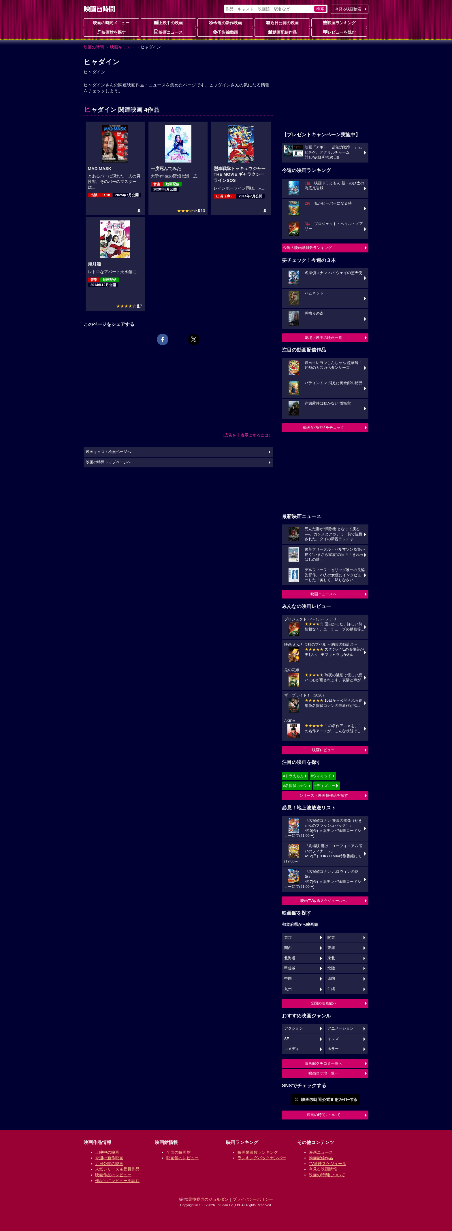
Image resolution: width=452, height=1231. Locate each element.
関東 (331, 938)
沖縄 (331, 989)
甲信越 (289, 968)
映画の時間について (323, 1115)
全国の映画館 (178, 1152)
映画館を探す (111, 32)
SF (286, 1039)
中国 (288, 979)
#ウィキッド (321, 776)
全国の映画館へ (323, 1003)
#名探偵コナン (295, 785)
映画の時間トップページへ (108, 462)
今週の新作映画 (225, 22)
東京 (288, 938)
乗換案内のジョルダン (208, 1199)
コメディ (291, 1049)
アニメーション (340, 1028)
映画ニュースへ (323, 594)
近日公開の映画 (282, 22)
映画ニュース (168, 32)
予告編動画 (225, 32)
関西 (288, 948)
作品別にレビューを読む (117, 1180)
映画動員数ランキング (258, 1152)
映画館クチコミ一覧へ (323, 1063)
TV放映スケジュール (327, 1163)
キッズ (333, 1039)
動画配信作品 (282, 32)
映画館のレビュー (182, 1158)
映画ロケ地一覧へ (323, 1073)
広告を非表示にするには (246, 435)
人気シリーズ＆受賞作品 (117, 1169)
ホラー (333, 1049)
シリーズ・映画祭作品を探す (323, 795)
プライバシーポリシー (253, 1199)
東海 (331, 948)
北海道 (289, 958)
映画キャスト (122, 47)
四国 (331, 979)
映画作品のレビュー (113, 1175)
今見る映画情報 (323, 1169)
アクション (293, 1028)
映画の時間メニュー (111, 22)
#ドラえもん (293, 776)
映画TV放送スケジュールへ (323, 900)
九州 (288, 989)
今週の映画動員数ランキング (307, 248)
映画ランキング (339, 22)
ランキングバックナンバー (262, 1158)
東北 (331, 958)
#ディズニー (324, 785)
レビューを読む (339, 32)
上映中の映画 (168, 22)
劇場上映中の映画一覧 (323, 337)
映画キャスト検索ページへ (108, 452)
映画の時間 (94, 47)
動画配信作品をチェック (323, 427)
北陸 (331, 968)
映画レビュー (323, 750)
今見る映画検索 (348, 9)
